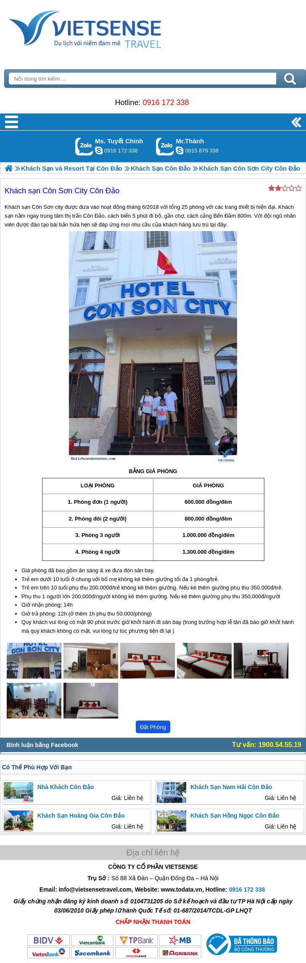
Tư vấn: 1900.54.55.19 (266, 744)
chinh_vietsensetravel (99, 150)
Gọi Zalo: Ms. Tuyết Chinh (84, 146)
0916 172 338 (165, 102)
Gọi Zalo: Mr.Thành (165, 146)
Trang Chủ (106, 27)
